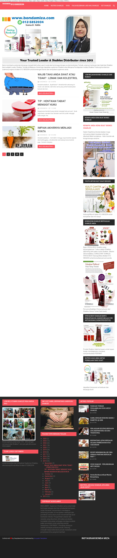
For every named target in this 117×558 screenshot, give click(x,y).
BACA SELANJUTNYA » (46, 93)
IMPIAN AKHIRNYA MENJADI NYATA (56, 472)
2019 (45, 450)
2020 (45, 447)
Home (46, 5)
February (48, 492)
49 (17, 154)
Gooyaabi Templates (40, 538)
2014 (45, 461)
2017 (45, 454)
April (46, 487)
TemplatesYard (19, 538)
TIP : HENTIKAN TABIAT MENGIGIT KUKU (58, 469)
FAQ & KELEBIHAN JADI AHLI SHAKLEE (85, 5)
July (46, 481)
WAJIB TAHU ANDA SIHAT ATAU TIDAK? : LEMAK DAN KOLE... (58, 466)
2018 (45, 452)
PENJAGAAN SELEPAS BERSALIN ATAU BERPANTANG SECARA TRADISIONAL (102, 431)
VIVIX (68, 5)
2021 (45, 445)
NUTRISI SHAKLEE (57, 5)
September (49, 476)
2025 (45, 438)
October (48, 474)
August (47, 478)
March (47, 489)
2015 (45, 459)
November (48, 463)
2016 (45, 456)
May (46, 485)
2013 (45, 496)
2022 (45, 443)
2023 (45, 441)
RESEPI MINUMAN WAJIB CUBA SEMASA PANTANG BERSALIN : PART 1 (101, 454)
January (48, 494)
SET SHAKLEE (106, 5)
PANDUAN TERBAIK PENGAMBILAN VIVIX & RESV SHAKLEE (100, 408)
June (47, 483)
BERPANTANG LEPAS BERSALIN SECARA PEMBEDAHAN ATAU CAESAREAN (101, 443)
